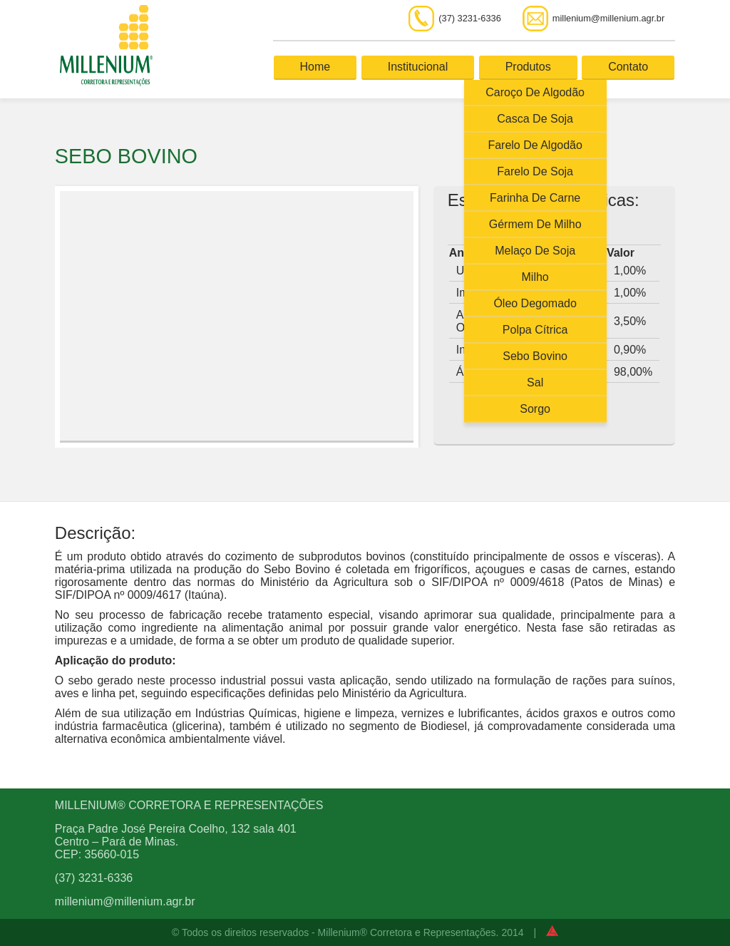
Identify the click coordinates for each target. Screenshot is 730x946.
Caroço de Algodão (535, 92)
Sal (535, 382)
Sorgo (535, 409)
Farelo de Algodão (535, 145)
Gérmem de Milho (535, 224)
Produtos (528, 67)
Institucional (418, 67)
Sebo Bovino (535, 356)
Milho (535, 277)
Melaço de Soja (535, 251)
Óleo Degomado (535, 303)
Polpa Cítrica (535, 330)
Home (315, 67)
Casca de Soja (535, 119)
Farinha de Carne (535, 198)
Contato (628, 67)
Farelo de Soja (535, 171)
